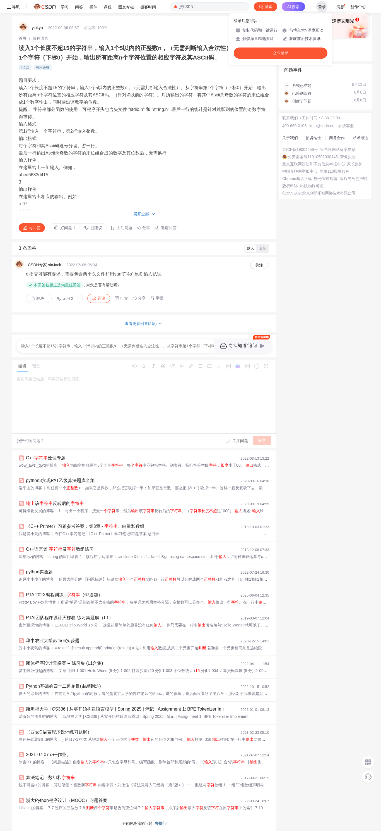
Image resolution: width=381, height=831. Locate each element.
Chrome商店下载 (297, 178)
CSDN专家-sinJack (44, 265)
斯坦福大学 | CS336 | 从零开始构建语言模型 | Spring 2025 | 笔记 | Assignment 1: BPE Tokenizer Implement (132, 709)
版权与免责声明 (353, 178)
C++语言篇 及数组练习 (60, 549)
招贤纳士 (313, 138)
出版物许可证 (312, 186)
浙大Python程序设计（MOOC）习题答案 (66, 800)
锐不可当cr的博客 (34, 785)
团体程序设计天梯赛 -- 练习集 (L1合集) (64, 663)
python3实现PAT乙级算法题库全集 (60, 480)
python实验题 (39, 571)
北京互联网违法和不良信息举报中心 (313, 164)
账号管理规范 (325, 178)
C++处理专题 (46, 457)
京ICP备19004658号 (300, 149)
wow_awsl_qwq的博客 (38, 465)
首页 (22, 38)
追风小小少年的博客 (36, 579)
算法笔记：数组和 (50, 777)
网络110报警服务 (334, 171)
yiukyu (37, 27)
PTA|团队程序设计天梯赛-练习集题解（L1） (69, 617)
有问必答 (42, 67)
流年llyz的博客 (31, 556)
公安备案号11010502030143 (313, 157)
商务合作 (337, 138)
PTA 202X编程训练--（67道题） (64, 594)
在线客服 (346, 126)
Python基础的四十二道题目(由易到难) (63, 686)
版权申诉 (290, 186)
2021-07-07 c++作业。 (48, 754)
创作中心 (358, 6)
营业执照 (348, 157)
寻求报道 (360, 138)
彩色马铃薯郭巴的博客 (38, 739)
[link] (22, 38)
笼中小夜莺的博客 (34, 648)
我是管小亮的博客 (34, 533)
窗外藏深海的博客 (34, 625)
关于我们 (290, 138)
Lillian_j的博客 (31, 808)
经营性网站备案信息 (337, 149)
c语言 (25, 67)
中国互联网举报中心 (299, 171)
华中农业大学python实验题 (52, 640)
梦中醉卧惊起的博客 (36, 670)
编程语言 (40, 38)
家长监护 (355, 164)
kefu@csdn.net (322, 126)
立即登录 (280, 53)
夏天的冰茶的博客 (34, 693)
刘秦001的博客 (32, 762)
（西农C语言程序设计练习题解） (59, 732)
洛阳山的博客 (30, 488)
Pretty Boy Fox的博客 (37, 602)
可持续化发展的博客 (36, 511)
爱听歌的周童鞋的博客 (38, 716)
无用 (65, 298)
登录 (322, 6)
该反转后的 (55, 503)
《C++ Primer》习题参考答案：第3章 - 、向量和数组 (85, 526)
